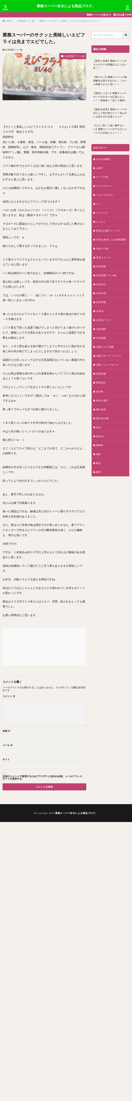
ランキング (102, 212)
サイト (6, 759)
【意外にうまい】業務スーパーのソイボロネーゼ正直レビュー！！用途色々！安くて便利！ (110, 97)
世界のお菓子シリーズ (108, 230)
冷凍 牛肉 (101, 293)
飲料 (98, 471)
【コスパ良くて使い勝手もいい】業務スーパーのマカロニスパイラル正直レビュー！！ (110, 129)
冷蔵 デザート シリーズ (108, 355)
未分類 (99, 391)
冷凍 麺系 (101, 337)
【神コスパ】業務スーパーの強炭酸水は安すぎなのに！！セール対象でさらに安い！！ (110, 80)
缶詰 (98, 427)
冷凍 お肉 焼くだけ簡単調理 (111, 239)
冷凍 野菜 (101, 302)
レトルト (101, 221)
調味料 (99, 445)
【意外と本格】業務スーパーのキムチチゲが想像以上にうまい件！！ (110, 64)
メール (8, 745)
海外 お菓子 (102, 400)
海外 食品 (101, 409)
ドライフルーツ (104, 185)
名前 (6, 731)
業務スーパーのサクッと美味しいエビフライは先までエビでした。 (70, 21)
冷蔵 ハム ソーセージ (107, 364)
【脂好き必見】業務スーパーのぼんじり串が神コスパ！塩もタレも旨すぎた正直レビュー (110, 113)
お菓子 (99, 168)
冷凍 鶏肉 (101, 328)
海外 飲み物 (102, 418)
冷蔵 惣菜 (102, 373)
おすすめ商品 (103, 159)
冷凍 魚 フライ (103, 320)
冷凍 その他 (102, 248)
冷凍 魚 (100, 311)
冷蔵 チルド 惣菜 (105, 346)
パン (98, 203)
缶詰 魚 (100, 436)
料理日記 (101, 382)
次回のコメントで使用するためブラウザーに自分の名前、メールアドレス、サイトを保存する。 (43, 777)
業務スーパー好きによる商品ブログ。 (66, 6)
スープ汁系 (102, 177)
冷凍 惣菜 (101, 266)
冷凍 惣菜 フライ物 (25, 21)
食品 (98, 463)
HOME (9, 21)
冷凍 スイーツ (103, 257)
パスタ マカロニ (104, 194)
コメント (9, 696)
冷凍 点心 (101, 284)
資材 (98, 454)
